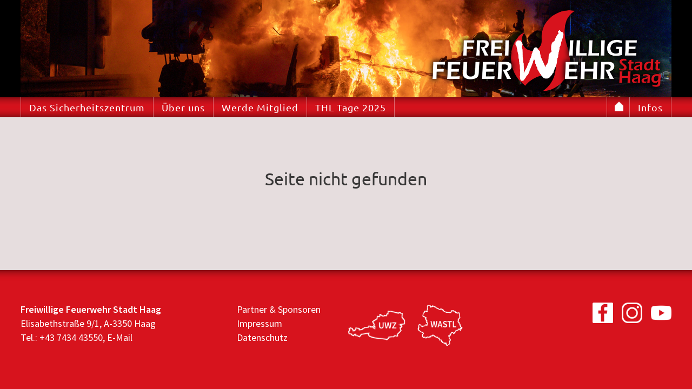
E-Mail (119, 337)
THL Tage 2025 (350, 107)
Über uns (183, 107)
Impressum (259, 323)
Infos (650, 107)
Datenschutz (262, 337)
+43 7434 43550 (71, 337)
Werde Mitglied (260, 107)
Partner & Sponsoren (279, 309)
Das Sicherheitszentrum (87, 107)
